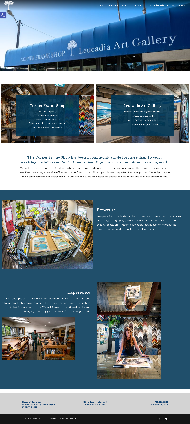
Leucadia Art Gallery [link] (142, 106)
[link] (3, 15)
